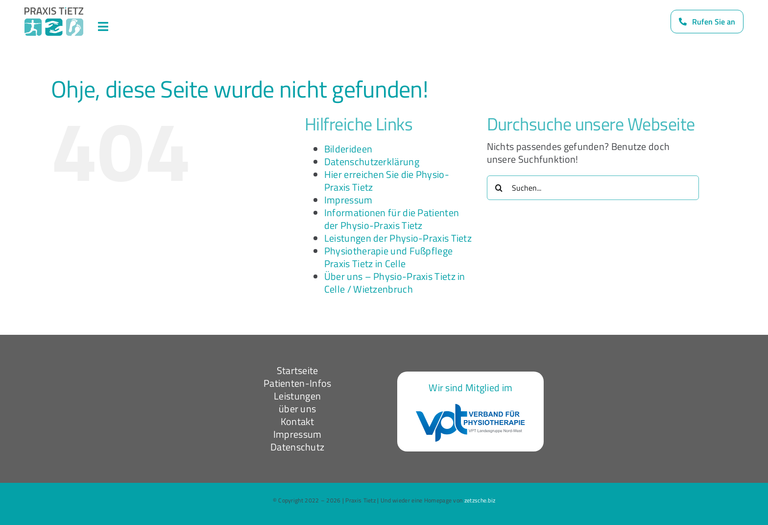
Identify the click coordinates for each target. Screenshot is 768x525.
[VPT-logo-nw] (470, 408)
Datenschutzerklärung (371, 161)
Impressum (348, 199)
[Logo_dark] (53, 12)
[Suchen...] (593, 187)
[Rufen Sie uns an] (707, 21)
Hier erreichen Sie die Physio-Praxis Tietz (386, 181)
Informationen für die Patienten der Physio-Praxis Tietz (391, 219)
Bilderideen (348, 148)
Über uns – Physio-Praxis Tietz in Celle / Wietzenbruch (394, 283)
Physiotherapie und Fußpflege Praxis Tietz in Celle (388, 257)
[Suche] (499, 187)
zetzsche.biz (480, 500)
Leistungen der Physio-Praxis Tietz (398, 238)
